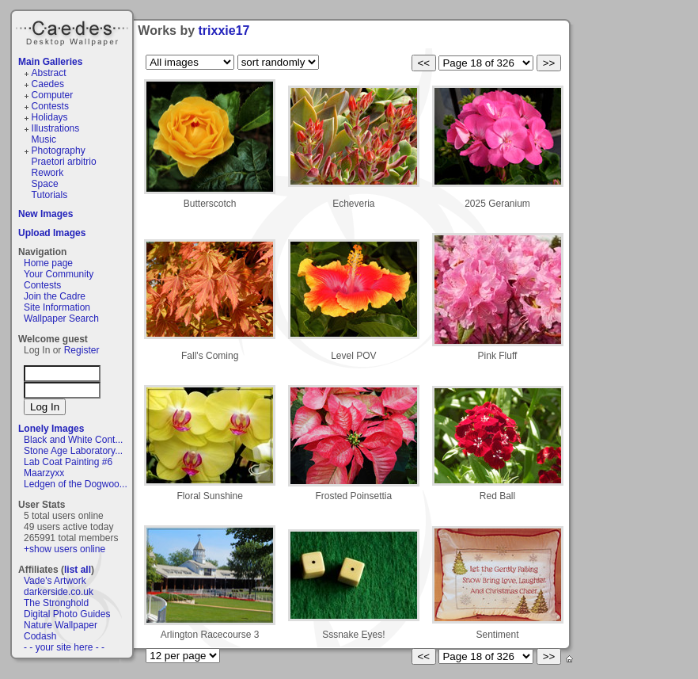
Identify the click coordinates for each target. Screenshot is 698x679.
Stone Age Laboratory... (73, 450)
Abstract (49, 72)
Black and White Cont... (73, 439)
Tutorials (50, 194)
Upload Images (51, 232)
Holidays (50, 117)
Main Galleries (50, 61)
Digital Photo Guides (67, 614)
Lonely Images (51, 428)
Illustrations (56, 128)
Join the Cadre (54, 296)
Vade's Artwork (55, 580)
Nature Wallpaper (60, 625)
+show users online (64, 549)
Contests (50, 106)
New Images (45, 213)
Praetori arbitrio (64, 161)
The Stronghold (56, 602)
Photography (58, 150)
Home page (48, 263)
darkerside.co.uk (58, 591)
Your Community (58, 274)
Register (82, 350)
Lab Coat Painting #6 (68, 461)
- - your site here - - (64, 647)
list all (77, 569)
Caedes (73, 31)
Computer (53, 95)
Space (45, 183)
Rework (48, 172)
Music (44, 139)
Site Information (57, 307)
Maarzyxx (44, 473)
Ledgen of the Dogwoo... (75, 484)
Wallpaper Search (61, 318)
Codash (40, 636)
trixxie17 (224, 30)
